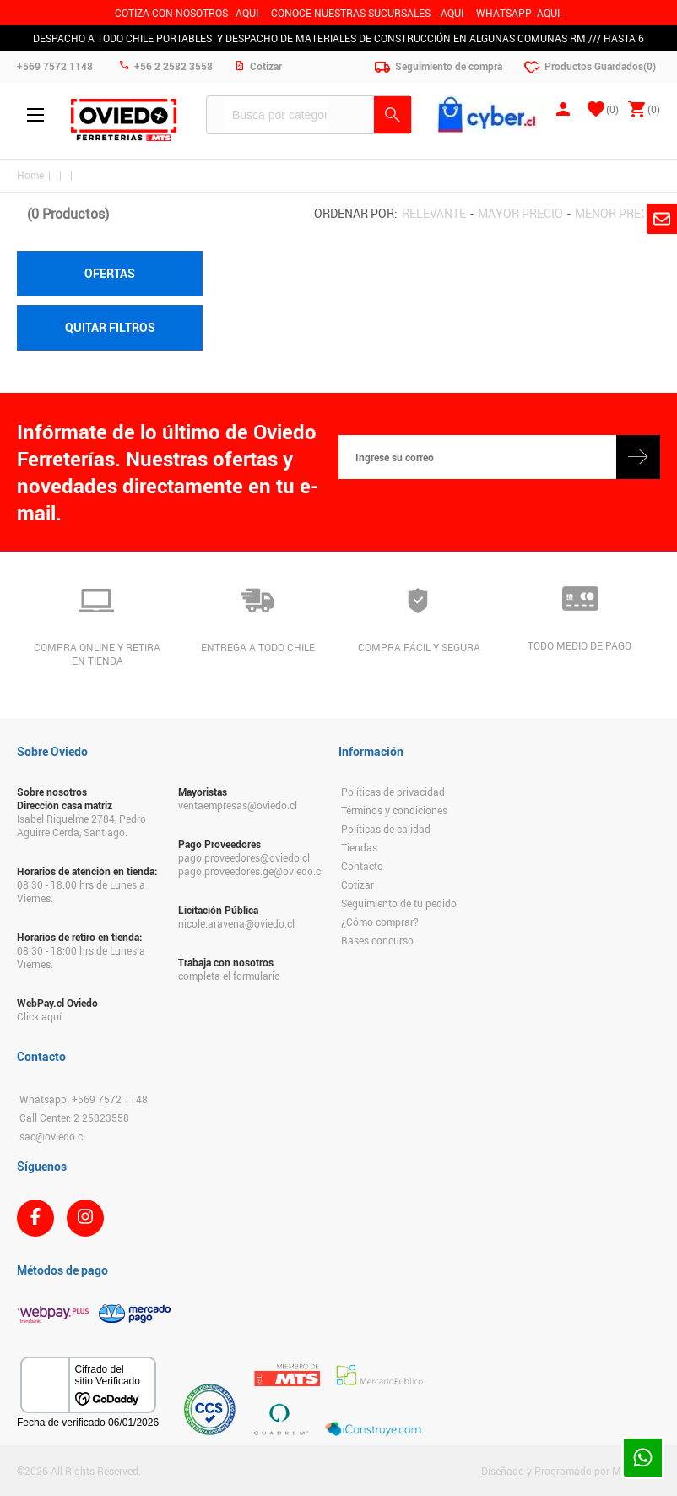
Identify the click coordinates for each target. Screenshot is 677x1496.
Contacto (362, 866)
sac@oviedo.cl (52, 1136)
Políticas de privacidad (393, 791)
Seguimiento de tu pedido (399, 903)
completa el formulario (229, 975)
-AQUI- (246, 12)
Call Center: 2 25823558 (74, 1117)
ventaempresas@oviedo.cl (237, 805)
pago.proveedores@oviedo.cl (244, 857)
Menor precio (617, 213)
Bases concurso (377, 940)
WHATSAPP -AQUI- (519, 12)
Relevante (434, 213)
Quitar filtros (110, 327)
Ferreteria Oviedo (123, 120)
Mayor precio (520, 213)
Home (30, 175)
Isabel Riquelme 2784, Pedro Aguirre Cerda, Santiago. (81, 825)
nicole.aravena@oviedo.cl (236, 923)
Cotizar (357, 884)
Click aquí (39, 1016)
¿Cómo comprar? (380, 921)
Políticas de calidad (386, 828)
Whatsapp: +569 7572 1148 (83, 1099)
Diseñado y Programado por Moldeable (570, 1470)
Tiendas (359, 847)
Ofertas (109, 273)
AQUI (452, 12)
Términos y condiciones (394, 810)
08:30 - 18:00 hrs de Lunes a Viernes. (81, 891)
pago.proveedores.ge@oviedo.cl (250, 871)
